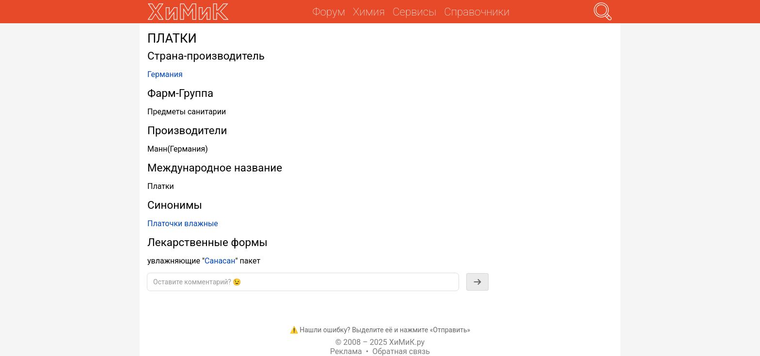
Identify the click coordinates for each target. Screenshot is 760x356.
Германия (165, 74)
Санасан (220, 260)
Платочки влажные (182, 223)
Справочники (476, 11)
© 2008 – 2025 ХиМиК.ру (380, 342)
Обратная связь (401, 351)
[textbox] (303, 282)
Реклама (346, 351)
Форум (329, 11)
